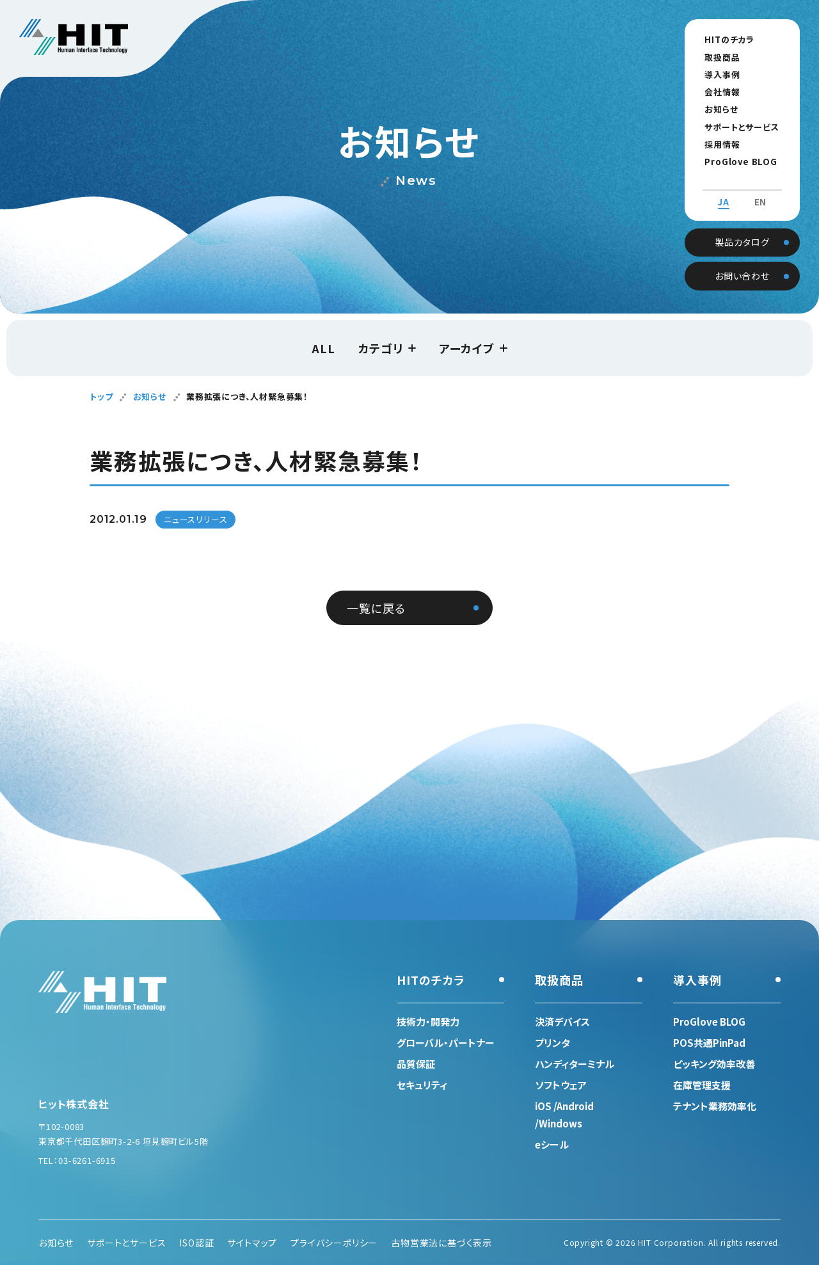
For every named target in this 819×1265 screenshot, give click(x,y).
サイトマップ (252, 1242)
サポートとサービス (736, 127)
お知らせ (716, 109)
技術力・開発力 (428, 1021)
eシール (552, 1144)
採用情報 (717, 144)
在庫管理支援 (702, 1085)
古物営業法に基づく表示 (441, 1242)
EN (760, 190)
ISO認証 (196, 1242)
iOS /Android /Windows (564, 1114)
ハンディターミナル (574, 1063)
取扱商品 (717, 57)
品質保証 (416, 1063)
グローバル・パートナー (446, 1042)
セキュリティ (422, 1085)
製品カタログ (742, 229)
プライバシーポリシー (334, 1242)
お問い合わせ (742, 263)
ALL (323, 348)
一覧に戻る (376, 608)
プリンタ (552, 1042)
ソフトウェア (561, 1085)
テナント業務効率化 (714, 1106)
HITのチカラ (724, 39)
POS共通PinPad (709, 1042)
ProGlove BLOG (735, 161)
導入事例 (717, 74)
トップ (101, 396)
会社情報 (717, 92)
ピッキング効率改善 (714, 1063)
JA (723, 190)
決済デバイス (562, 1021)
